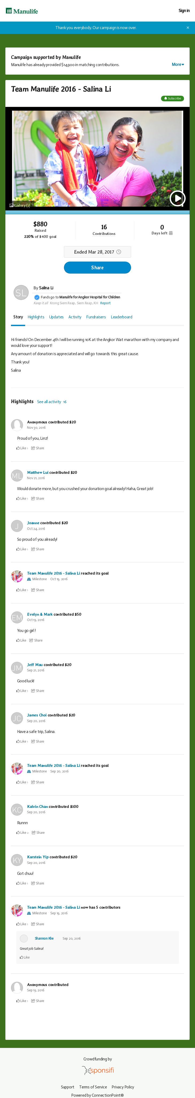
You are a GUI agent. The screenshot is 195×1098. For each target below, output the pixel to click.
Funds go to (50, 297)
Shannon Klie (44, 937)
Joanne (33, 522)
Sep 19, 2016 (58, 911)
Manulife (71, 57)
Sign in (184, 10)
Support (67, 1085)
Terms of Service (93, 1085)
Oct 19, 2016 (58, 578)
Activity (74, 317)
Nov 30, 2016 (36, 428)
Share (97, 267)
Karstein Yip (38, 855)
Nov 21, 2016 (36, 478)
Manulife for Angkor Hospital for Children (89, 297)
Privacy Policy (123, 1085)
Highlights (36, 317)
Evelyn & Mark (39, 613)
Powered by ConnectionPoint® (97, 1093)
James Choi (37, 714)
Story (18, 317)
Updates (56, 317)
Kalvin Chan (37, 805)
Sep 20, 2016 (36, 720)
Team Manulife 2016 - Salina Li (53, 573)
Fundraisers (96, 317)
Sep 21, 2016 (35, 669)
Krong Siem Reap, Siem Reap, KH (74, 303)
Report (105, 303)
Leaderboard (121, 317)
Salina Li (46, 287)
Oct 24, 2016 (36, 528)
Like (21, 448)
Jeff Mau (35, 664)
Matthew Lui (38, 472)
